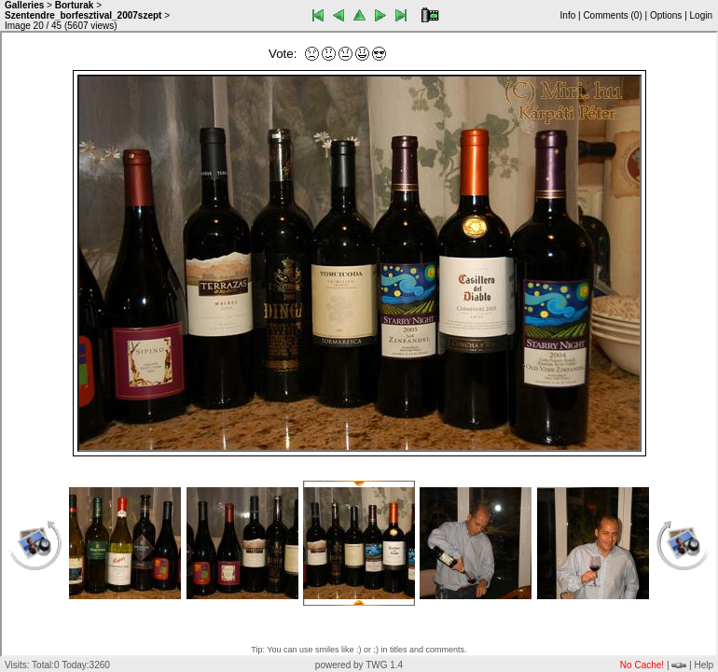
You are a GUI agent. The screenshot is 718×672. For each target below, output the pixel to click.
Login (701, 15)
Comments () (612, 15)
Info (568, 15)
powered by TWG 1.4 (359, 665)
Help (703, 665)
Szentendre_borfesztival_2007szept (83, 15)
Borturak (74, 5)
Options (666, 15)
